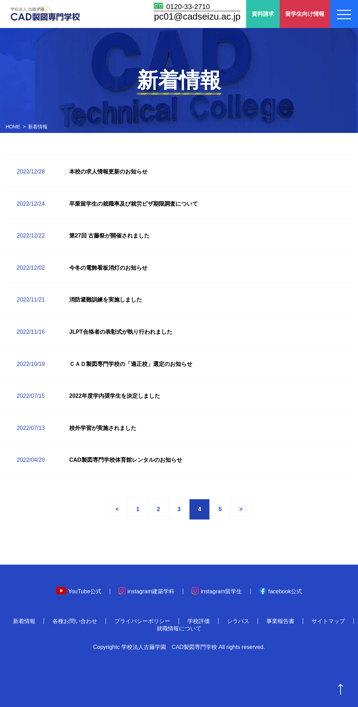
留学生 (304, 14)
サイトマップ (328, 621)
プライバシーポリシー (142, 621)
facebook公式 (280, 591)
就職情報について (179, 628)
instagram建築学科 (146, 591)
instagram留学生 (217, 591)
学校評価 (198, 621)
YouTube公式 (78, 591)
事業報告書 (280, 621)
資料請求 (263, 14)
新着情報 (24, 621)
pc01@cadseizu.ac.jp (197, 16)
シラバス (238, 621)
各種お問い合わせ (74, 621)
